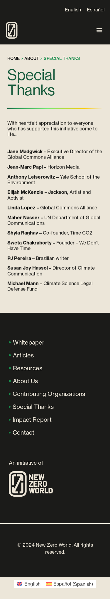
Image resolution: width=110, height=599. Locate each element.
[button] (99, 30)
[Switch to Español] (96, 9)
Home (13, 58)
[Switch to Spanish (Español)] (69, 584)
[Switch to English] (73, 9)
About (31, 58)
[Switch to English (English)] (28, 584)
